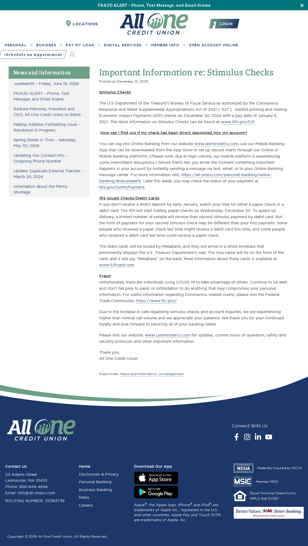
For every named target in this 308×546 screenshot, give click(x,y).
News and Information (42, 72)
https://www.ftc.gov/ (156, 301)
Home (84, 466)
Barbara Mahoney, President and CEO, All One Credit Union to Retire (47, 112)
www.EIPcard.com (116, 265)
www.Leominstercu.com (167, 335)
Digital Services (123, 45)
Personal (16, 45)
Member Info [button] (165, 45)
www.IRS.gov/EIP (238, 122)
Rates (84, 497)
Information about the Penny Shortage (40, 189)
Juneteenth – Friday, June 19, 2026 (46, 83)
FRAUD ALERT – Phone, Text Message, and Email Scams (154, 5)
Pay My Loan (80, 45)
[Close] (302, 5)
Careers (86, 505)
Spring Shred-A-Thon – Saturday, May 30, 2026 (45, 143)
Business (46, 45)
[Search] (72, 54)
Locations (82, 23)
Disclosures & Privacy (99, 474)
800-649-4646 (33, 486)
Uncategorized (171, 374)
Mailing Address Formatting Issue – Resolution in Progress (47, 127)
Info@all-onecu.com (36, 493)
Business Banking (95, 490)
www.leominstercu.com (216, 144)
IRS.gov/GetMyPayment (121, 187)
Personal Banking (95, 482)
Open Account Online (213, 45)
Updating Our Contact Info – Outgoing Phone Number (40, 158)
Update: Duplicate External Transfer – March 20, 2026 (48, 174)
